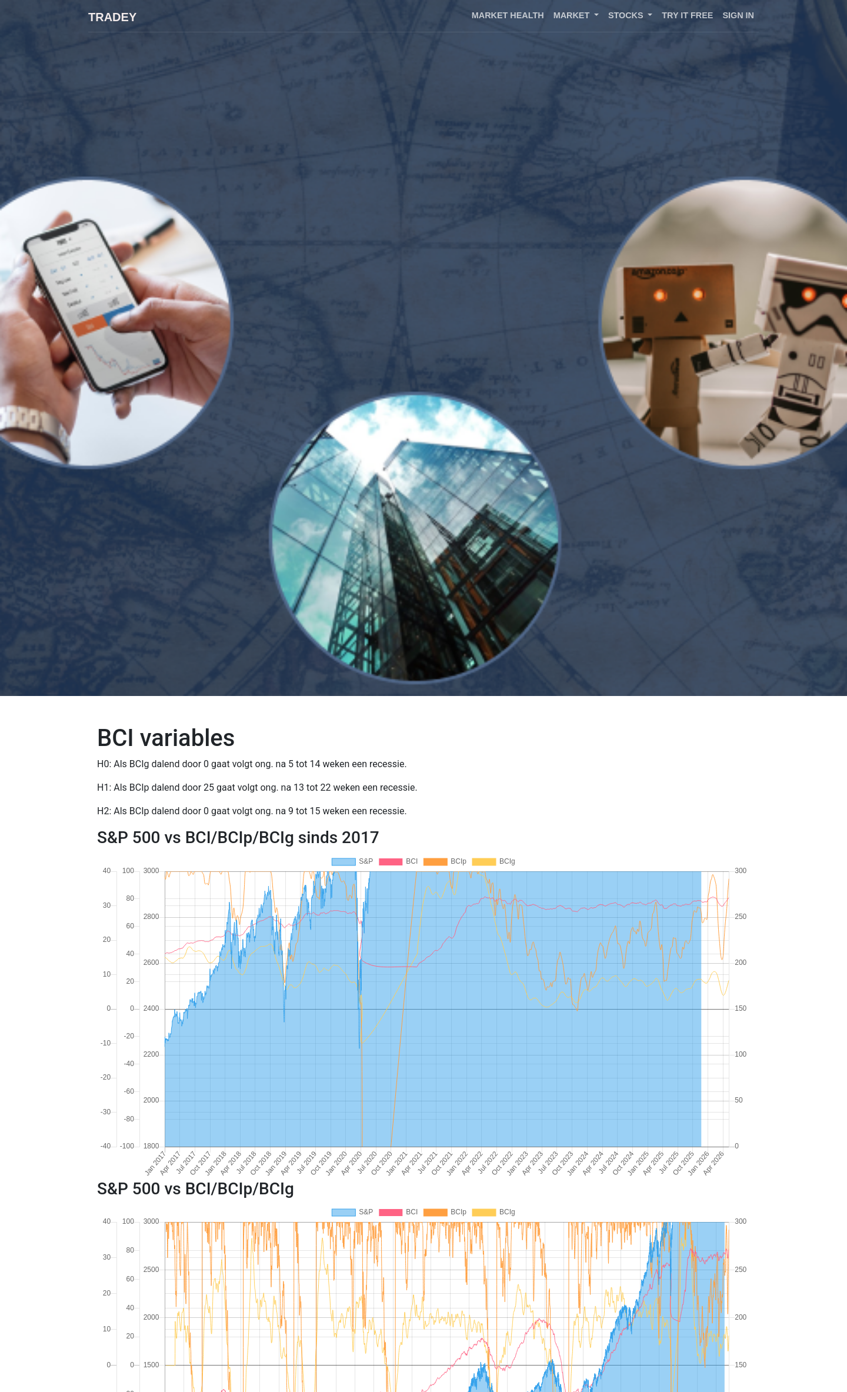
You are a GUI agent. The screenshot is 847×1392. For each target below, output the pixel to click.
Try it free (687, 15)
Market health (508, 15)
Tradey (112, 17)
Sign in (738, 15)
